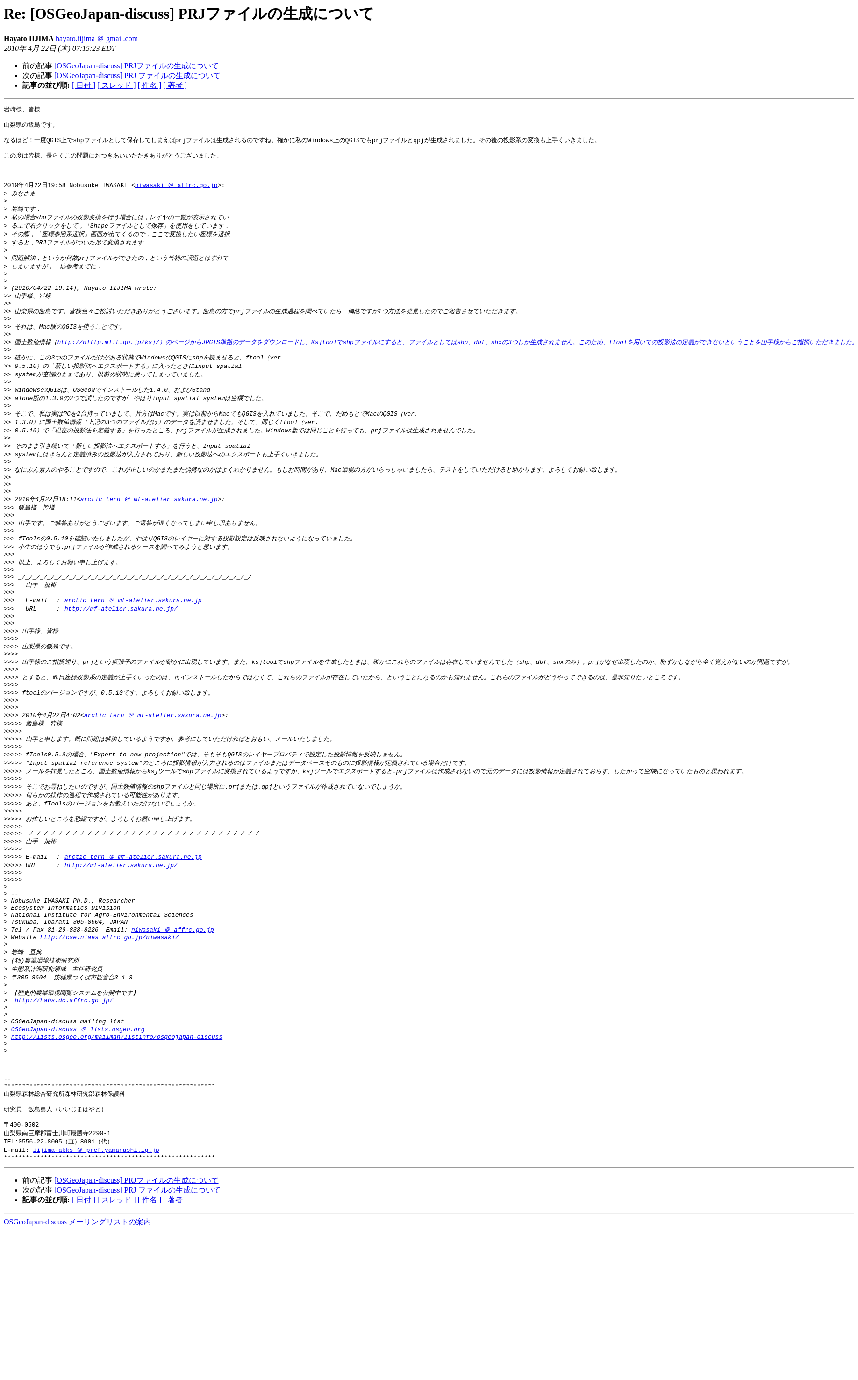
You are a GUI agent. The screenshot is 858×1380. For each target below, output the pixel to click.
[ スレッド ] (116, 85)
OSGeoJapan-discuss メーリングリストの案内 (77, 1350)
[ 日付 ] (83, 85)
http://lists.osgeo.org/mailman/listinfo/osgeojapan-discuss (116, 1148)
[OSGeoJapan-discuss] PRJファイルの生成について (136, 66)
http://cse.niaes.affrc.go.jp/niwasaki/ (109, 1036)
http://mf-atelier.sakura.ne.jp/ (121, 665)
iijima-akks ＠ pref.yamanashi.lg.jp (96, 1276)
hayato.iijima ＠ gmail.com (97, 39)
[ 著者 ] (175, 85)
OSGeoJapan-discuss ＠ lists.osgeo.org (78, 1139)
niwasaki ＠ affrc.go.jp (176, 195)
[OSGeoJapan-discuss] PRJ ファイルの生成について (137, 75)
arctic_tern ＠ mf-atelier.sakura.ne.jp (149, 543)
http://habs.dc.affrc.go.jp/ (63, 1105)
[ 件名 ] (150, 85)
